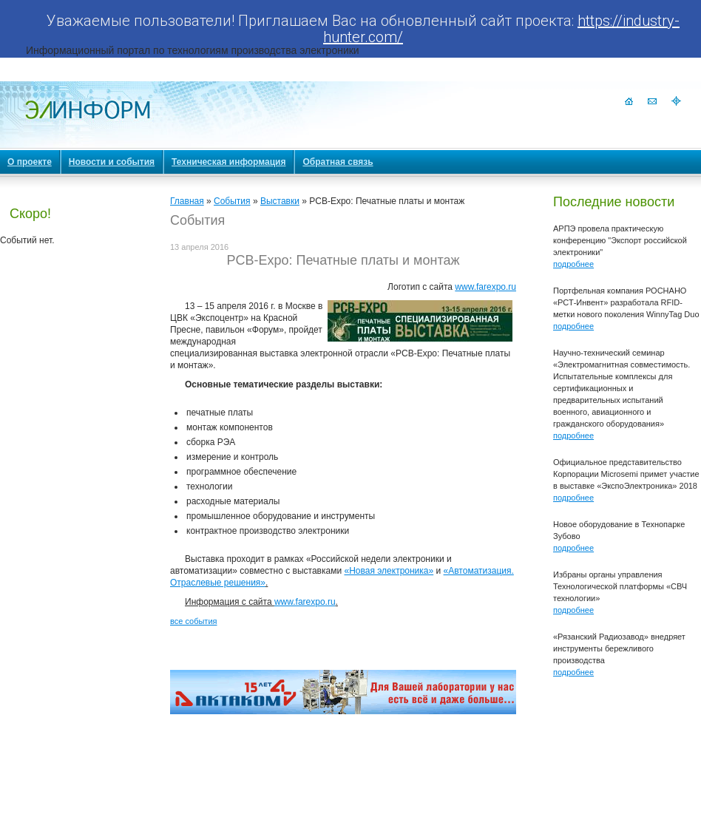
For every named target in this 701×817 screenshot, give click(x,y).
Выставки (279, 201)
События (232, 201)
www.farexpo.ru (485, 287)
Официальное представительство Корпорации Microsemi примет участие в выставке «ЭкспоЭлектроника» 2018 (626, 474)
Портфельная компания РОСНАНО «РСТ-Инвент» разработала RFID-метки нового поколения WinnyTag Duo (626, 302)
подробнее (573, 264)
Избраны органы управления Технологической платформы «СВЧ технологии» (620, 586)
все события (193, 621)
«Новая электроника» (388, 571)
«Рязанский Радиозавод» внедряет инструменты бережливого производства (619, 648)
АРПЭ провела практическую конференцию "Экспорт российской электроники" (620, 240)
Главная (187, 201)
